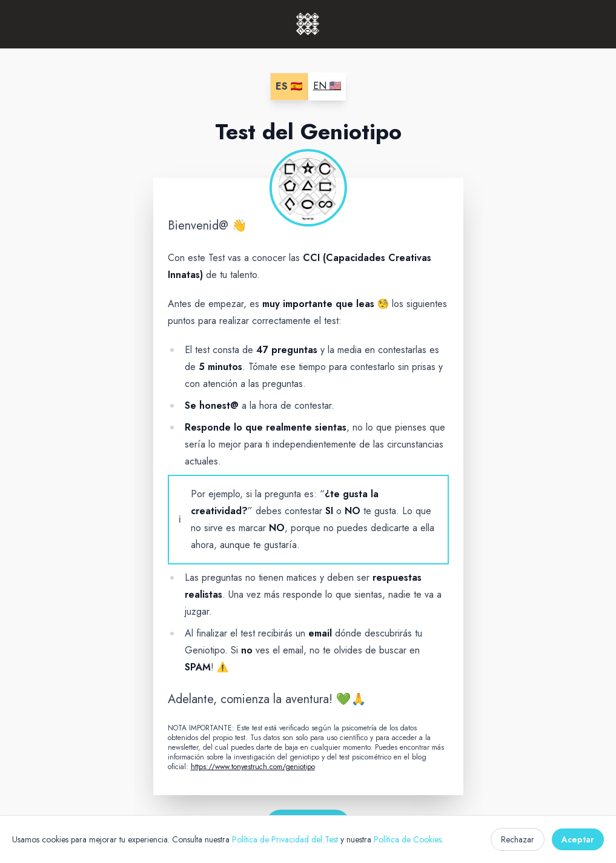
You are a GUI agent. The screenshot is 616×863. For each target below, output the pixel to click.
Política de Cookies (408, 839)
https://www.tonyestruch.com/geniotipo (253, 766)
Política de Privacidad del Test (285, 839)
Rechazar (517, 839)
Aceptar (577, 839)
